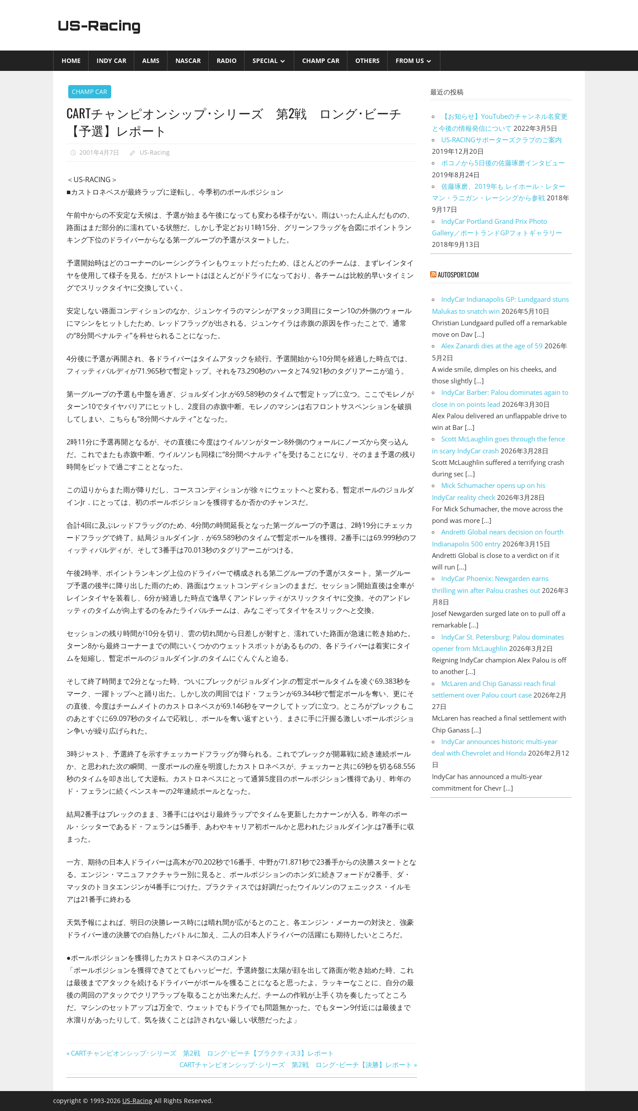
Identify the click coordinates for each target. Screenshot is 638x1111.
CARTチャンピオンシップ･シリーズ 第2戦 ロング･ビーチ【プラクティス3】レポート (202, 1053)
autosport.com (458, 274)
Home (71, 60)
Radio (227, 60)
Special (265, 60)
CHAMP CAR (320, 60)
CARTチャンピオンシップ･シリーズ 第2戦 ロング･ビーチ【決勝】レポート (295, 1064)
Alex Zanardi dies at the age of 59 (492, 345)
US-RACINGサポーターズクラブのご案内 (501, 139)
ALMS (151, 60)
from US (410, 60)
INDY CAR (111, 60)
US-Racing (101, 25)
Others (367, 60)
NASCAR (188, 60)
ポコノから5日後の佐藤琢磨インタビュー (503, 162)
